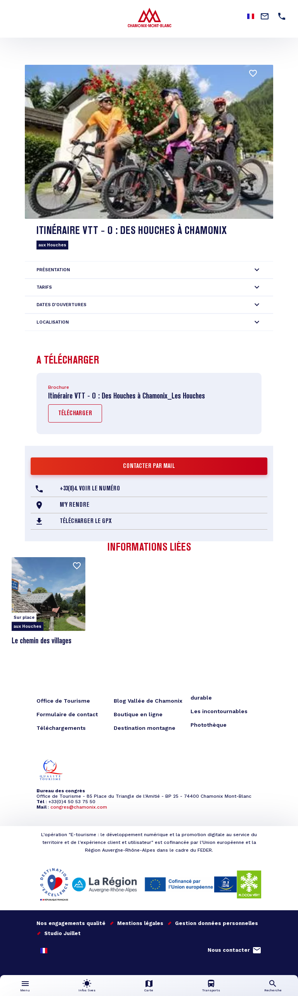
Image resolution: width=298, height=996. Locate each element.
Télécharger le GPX (86, 521)
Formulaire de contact (67, 714)
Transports (211, 990)
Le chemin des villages (41, 641)
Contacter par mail (149, 466)
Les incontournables (219, 711)
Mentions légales (140, 923)
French (43, 950)
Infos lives (86, 990)
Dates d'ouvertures (61, 304)
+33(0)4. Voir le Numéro (90, 489)
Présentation (53, 269)
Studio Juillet (62, 933)
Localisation (52, 322)
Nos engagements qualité (71, 923)
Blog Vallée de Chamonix (148, 701)
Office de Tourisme (63, 701)
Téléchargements (61, 728)
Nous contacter (229, 950)
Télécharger (75, 413)
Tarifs (44, 287)
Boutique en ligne (138, 714)
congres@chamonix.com (78, 807)
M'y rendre (74, 505)
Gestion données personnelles (216, 923)
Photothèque (209, 725)
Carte (148, 990)
